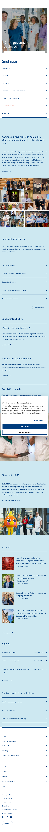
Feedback (7, 823)
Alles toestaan (25, 426)
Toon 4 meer (39, 307)
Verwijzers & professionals (24, 755)
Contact (24, 736)
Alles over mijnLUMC (24, 741)
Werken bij (24, 772)
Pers (24, 786)
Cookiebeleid (6, 802)
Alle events (7, 680)
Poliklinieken (24, 746)
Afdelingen (24, 751)
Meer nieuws (7, 632)
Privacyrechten (7, 798)
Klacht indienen (7, 813)
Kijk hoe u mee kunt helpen (12, 500)
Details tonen (38, 420)
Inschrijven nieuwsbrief (24, 781)
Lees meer (6, 171)
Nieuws (24, 776)
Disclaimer (5, 806)
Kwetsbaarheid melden (9, 810)
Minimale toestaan (24, 432)
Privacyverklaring (8, 795)
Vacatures (24, 767)
